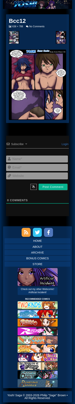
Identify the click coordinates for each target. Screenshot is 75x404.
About (38, 246)
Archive (37, 252)
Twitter (37, 232)
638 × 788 (17, 26)
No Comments (37, 26)
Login (64, 144)
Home (37, 240)
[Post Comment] (53, 187)
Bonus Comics (37, 258)
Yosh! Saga (14, 395)
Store (37, 264)
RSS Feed (26, 232)
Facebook (48, 232)
